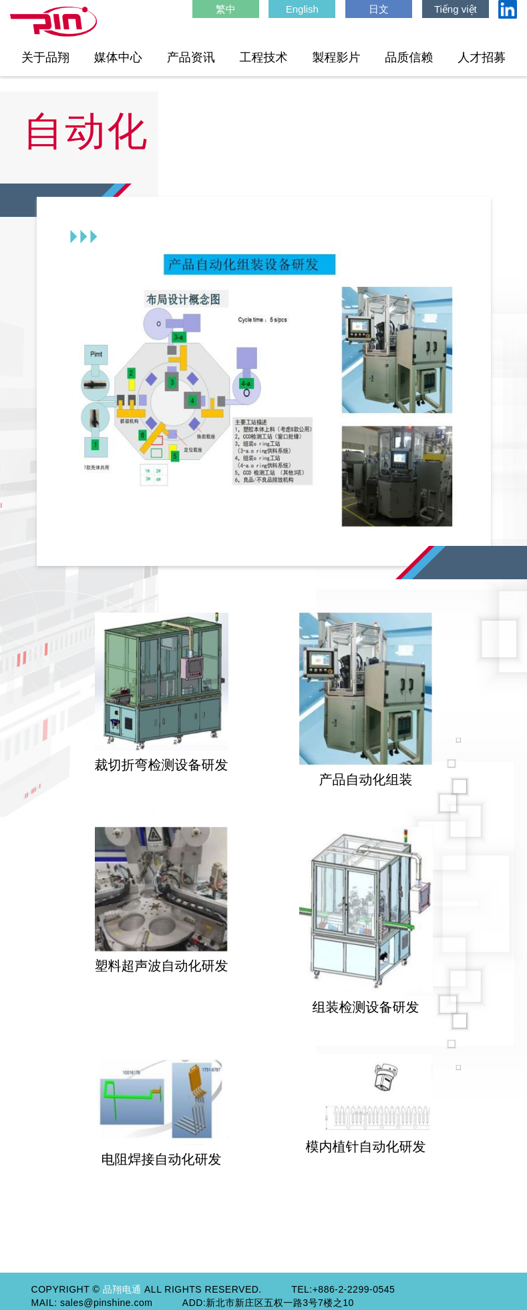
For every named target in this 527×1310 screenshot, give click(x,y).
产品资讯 (191, 57)
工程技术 (264, 57)
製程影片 (336, 57)
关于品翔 (45, 57)
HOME (53, 22)
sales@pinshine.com (106, 1302)
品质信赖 (409, 57)
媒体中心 (118, 57)
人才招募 (482, 57)
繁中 (226, 9)
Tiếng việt (455, 9)
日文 (379, 9)
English (302, 9)
